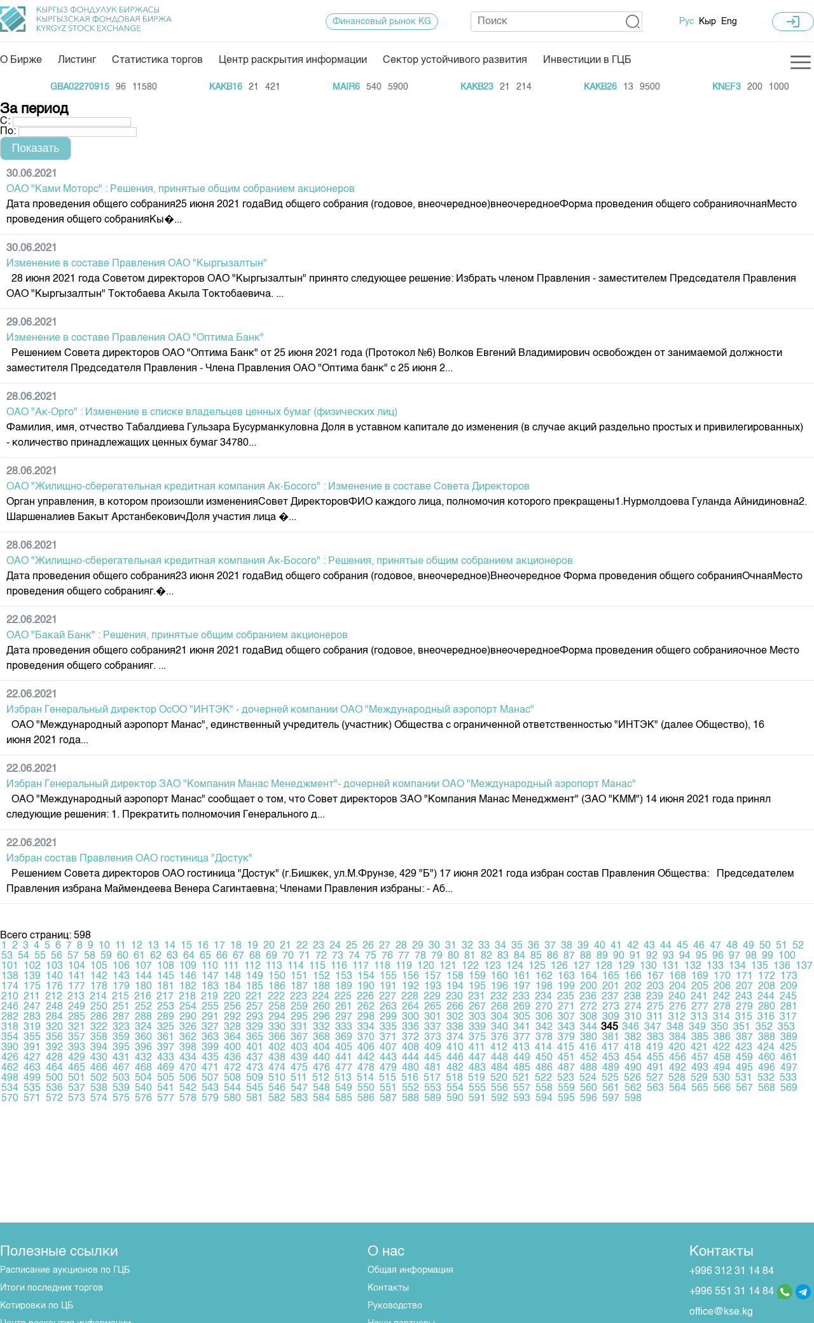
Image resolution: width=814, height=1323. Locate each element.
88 (585, 956)
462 (9, 1068)
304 (499, 1017)
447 (477, 1058)
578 (188, 1098)
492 (677, 1068)
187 (299, 987)
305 (521, 1017)
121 (448, 966)
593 (521, 1098)
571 (32, 1098)
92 (652, 956)
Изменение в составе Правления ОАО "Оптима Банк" (135, 338)
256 (232, 1007)
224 (320, 997)
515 (387, 1078)
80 (453, 956)
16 (203, 946)
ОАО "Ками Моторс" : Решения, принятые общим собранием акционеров (180, 189)
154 (366, 976)
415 (565, 1048)
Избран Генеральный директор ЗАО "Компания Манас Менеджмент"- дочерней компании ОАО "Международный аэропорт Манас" (321, 784)
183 (210, 987)
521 (521, 1078)
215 (120, 997)
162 (544, 976)
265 (432, 1007)
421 (699, 1048)
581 (254, 1098)
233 (521, 997)
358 (98, 1037)
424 (766, 1048)
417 (610, 1048)
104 (76, 966)
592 (499, 1098)
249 (76, 1007)
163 (566, 976)
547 (299, 1088)
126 (559, 966)
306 (544, 1017)
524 (588, 1078)
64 (189, 956)
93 (668, 956)
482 (455, 1068)
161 (521, 976)
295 (299, 1017)
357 (76, 1037)
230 (454, 997)
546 (277, 1088)
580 (232, 1098)
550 (366, 1088)
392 (54, 1048)
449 (521, 1058)
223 (298, 997)
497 (788, 1068)
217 (165, 997)
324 (143, 1027)
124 (514, 966)
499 (32, 1078)
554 (455, 1088)
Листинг (77, 60)
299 (388, 1017)
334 (366, 1027)
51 (781, 946)
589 (432, 1098)
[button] (633, 21)
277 (699, 1007)
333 (343, 1027)
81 (470, 956)
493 (699, 1068)
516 (409, 1078)
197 (521, 987)
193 (432, 987)
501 (76, 1078)
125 (537, 966)
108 (165, 966)
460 (766, 1058)
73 (337, 956)
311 (655, 1017)
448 (499, 1058)
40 (599, 946)
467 (121, 1068)
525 (610, 1078)
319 (32, 1027)
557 (521, 1088)
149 (254, 976)
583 (299, 1098)
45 (682, 946)
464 (54, 1068)
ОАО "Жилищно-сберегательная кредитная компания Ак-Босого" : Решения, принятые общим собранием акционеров (289, 561)
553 (432, 1088)
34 (500, 946)
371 (388, 1037)
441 (343, 1058)
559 (566, 1088)
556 (499, 1088)
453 (610, 1058)
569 (788, 1088)
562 (633, 1088)
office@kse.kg (721, 1312)
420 (677, 1048)
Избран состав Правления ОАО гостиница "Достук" (129, 859)
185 (254, 987)
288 (143, 1017)
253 (165, 1007)
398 (188, 1048)
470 (188, 1068)
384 (677, 1037)
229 (432, 997)
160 (499, 976)
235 (565, 997)
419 (654, 1048)
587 (388, 1098)
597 (610, 1098)
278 (722, 1007)
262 (366, 1007)
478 (366, 1068)
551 (388, 1088)
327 (210, 1027)
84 (519, 956)
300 (410, 1017)
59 (106, 956)
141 (76, 976)
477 (343, 1068)
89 (602, 956)
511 (299, 1078)
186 (277, 987)
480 (410, 1068)
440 (321, 1058)
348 (675, 1027)
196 (499, 987)
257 (254, 1007)
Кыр (707, 21)
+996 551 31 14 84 (731, 1292)
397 (165, 1048)
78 (420, 956)
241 (699, 997)
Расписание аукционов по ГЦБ (65, 1270)
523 (565, 1078)
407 (388, 1048)
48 (732, 946)
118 (382, 966)
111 (231, 966)
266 (455, 1007)
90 (618, 956)
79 (437, 956)
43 (649, 946)
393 (76, 1048)
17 (219, 946)
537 (76, 1088)
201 (610, 987)
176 (54, 987)
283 (32, 1017)
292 (232, 1017)
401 (254, 1048)
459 (744, 1058)
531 (743, 1078)
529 (699, 1078)
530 (721, 1078)
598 (633, 1098)
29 (418, 946)
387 (744, 1037)
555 (477, 1088)
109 (188, 966)
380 (588, 1037)
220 (231, 997)
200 (588, 987)
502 (98, 1078)
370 (366, 1037)
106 (121, 966)
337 (432, 1027)
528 (677, 1078)
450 (544, 1058)
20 (269, 946)
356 (54, 1037)
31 (451, 946)
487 (566, 1068)
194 (455, 987)
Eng (729, 21)
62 (156, 956)
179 (121, 987)
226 (365, 997)
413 (521, 1048)
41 (616, 946)
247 (32, 1007)
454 (633, 1058)
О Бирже (21, 60)
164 (588, 976)
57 (73, 956)
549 (343, 1088)
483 (477, 1068)
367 (299, 1037)
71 (304, 956)
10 (104, 946)
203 (655, 987)
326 (188, 1027)
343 (566, 1027)
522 (543, 1078)
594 (544, 1098)
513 (343, 1078)
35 (517, 946)
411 (477, 1048)
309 (610, 1017)
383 (655, 1037)
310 (633, 1017)
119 (404, 966)
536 (54, 1088)
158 (455, 976)
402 (277, 1048)
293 (254, 1017)
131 (670, 966)
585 (343, 1098)
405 (343, 1048)
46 (699, 946)
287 (121, 1017)
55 (40, 956)
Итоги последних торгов (51, 1288)
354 (9, 1037)
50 (765, 946)
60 (122, 956)
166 (633, 976)
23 (318, 946)
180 (143, 987)
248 (54, 1007)
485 (521, 1068)
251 (121, 1007)
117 (360, 966)
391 (32, 1048)
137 (804, 966)
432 (143, 1058)
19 (252, 946)
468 (143, 1068)
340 (499, 1027)
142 (98, 976)
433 (165, 1058)
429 (76, 1058)
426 (9, 1058)
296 (321, 1017)
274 (633, 1007)
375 (477, 1037)
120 (425, 966)
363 (210, 1037)
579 (210, 1098)
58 (89, 956)
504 (143, 1078)
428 (54, 1058)
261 (343, 1007)
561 (610, 1088)
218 (187, 997)
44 (666, 946)
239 (654, 997)
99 (767, 956)
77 (404, 956)
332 (321, 1027)
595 (566, 1098)
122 (470, 966)
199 (566, 987)
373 (432, 1037)
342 (544, 1027)
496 (766, 1068)
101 (9, 966)
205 (699, 987)
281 (788, 1007)
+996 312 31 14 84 (731, 1271)
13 (153, 946)
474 (277, 1068)
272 (588, 1007)
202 (633, 987)
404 (321, 1048)
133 (715, 966)
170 (722, 976)
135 (759, 966)
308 (588, 1017)
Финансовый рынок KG (382, 21)
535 (32, 1088)
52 (798, 946)
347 (652, 1027)
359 (121, 1037)
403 (299, 1048)
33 (484, 946)
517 (432, 1078)
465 (76, 1068)
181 (165, 987)
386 (722, 1037)
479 (388, 1068)
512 (320, 1078)
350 (719, 1027)
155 (388, 976)
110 (210, 966)
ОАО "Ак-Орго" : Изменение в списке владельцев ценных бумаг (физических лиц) (201, 413)
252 (143, 1007)
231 (476, 997)
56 (56, 956)
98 (751, 956)
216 (142, 997)
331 (299, 1027)
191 (388, 987)
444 (410, 1058)
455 (655, 1058)
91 (635, 956)
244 (766, 997)
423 (743, 1048)
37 (550, 946)
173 (788, 976)
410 (455, 1048)
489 (610, 1068)
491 (655, 1068)
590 (455, 1098)
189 (343, 987)
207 (744, 987)
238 (632, 997)
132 (692, 966)
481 (432, 1068)
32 (467, 946)
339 (477, 1027)
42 (632, 946)
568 (766, 1088)
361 (165, 1037)
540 (143, 1088)
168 (677, 976)
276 (677, 1007)
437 (254, 1058)
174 (9, 987)
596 (588, 1098)
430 (98, 1058)
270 (544, 1007)
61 (139, 956)
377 (521, 1037)
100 (787, 956)
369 (343, 1037)
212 (53, 997)
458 (722, 1058)
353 (786, 1027)
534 (9, 1088)
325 (165, 1027)
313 (699, 1017)
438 (277, 1058)
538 (98, 1088)
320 (54, 1027)
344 (588, 1027)
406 (366, 1048)
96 (718, 956)
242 (721, 997)
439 (299, 1058)
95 (701, 956)
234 (543, 997)
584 (321, 1098)
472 (232, 1068)
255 (210, 1007)
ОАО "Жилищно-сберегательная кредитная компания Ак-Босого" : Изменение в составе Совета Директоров (268, 487)
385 (699, 1037)
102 (32, 966)
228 (409, 997)
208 (766, 987)
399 (210, 1048)
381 (610, 1037)
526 (632, 1078)
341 (521, 1027)
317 (788, 1017)
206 (722, 987)
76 (387, 956)
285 (76, 1017)
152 (321, 976)
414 (543, 1048)
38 (566, 946)
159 (477, 976)
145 (165, 976)
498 (9, 1078)
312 (677, 1017)
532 (766, 1078)
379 (566, 1037)
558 (544, 1088)
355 (32, 1037)
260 (321, 1007)
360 (143, 1037)
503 (121, 1078)
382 (633, 1037)
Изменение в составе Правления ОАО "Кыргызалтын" (136, 264)
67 (238, 956)
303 (477, 1017)
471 (210, 1068)
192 (410, 987)
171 (744, 976)
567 (744, 1088)
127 (581, 966)
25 (351, 946)
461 (788, 1058)
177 (76, 987)
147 (210, 976)
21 (285, 946)
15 (186, 946)
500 (54, 1078)
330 (277, 1027)
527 (654, 1078)
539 (121, 1088)
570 (9, 1098)
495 (744, 1068)
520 (498, 1078)
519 (476, 1078)
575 (121, 1098)
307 (566, 1017)
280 (766, 1007)
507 (210, 1078)
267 (477, 1007)
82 (486, 956)
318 (9, 1027)
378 (544, 1037)
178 (98, 987)
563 (655, 1088)
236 (588, 997)
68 (255, 956)
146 (188, 976)
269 (521, 1007)
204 (677, 987)
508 (232, 1078)
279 (744, 1007)
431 (121, 1058)
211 (32, 997)
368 (321, 1037)
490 (633, 1068)
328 (232, 1027)
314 (721, 1017)
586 (366, 1098)
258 (277, 1007)
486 (544, 1068)
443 (388, 1058)
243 (743, 997)
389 (788, 1037)
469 (165, 1068)
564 (677, 1088)
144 (143, 976)
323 (121, 1027)
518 (454, 1078)
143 (121, 976)
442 (366, 1058)
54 (23, 956)
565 (699, 1088)
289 (165, 1017)
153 (343, 976)
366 (277, 1037)
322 (98, 1027)
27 (384, 946)
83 (503, 956)
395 (121, 1048)
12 (136, 946)
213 (76, 997)
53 (7, 956)
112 (252, 966)
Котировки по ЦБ (36, 1305)
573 (76, 1098)
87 (569, 956)
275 (655, 1007)
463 (32, 1068)
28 (401, 946)
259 (299, 1007)
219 (209, 997)
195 (477, 987)
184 (232, 987)
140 (54, 976)
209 (788, 987)
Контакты (388, 1288)
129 (626, 966)
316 (766, 1017)
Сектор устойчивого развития (455, 60)
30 (434, 946)
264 (410, 1007)
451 (566, 1058)
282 (9, 1017)
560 (588, 1088)
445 (432, 1058)
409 (432, 1048)
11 (120, 946)
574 (98, 1098)
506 (188, 1078)
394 (98, 1048)
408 (410, 1048)
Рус (686, 21)
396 (143, 1048)
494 (722, 1068)
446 (455, 1058)
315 (743, 1017)
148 (232, 976)
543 (210, 1088)
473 (254, 1068)
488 (588, 1068)
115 (317, 966)
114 (295, 966)
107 (143, 966)
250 (98, 1007)
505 (165, 1078)
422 (721, 1048)
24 (335, 946)
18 (236, 946)
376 (499, 1037)
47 (715, 946)
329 (254, 1027)
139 (32, 976)
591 (477, 1098)
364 (232, 1037)
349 (697, 1027)
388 (766, 1037)
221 (254, 997)
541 (165, 1088)
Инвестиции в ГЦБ (587, 60)
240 (677, 997)
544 (232, 1088)
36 (533, 946)
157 (432, 976)
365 (254, 1037)
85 (536, 956)
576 (143, 1098)
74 (354, 956)
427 (32, 1058)
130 (648, 966)
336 (410, 1027)
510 (277, 1078)
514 (365, 1078)
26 (368, 946)
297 (343, 1017)
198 (544, 987)
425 (788, 1048)
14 (170, 946)
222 (276, 997)
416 (588, 1048)
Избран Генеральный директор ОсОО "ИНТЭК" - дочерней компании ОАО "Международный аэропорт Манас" (270, 710)
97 (734, 956)
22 (302, 946)
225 (343, 997)
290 (188, 1017)
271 (566, 1007)
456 (677, 1058)
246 (9, 1007)
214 (98, 997)
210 (9, 997)
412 (498, 1048)
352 (764, 1027)
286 (98, 1017)
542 (188, 1088)
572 (54, 1098)
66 (222, 956)
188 (321, 987)
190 (366, 987)
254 (188, 1007)
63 (172, 956)
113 (274, 966)
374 (455, 1037)
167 (655, 976)
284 (54, 1017)
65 (205, 956)
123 (492, 966)
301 (432, 1017)
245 (788, 997)
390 (9, 1048)
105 (98, 966)
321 (76, 1027)
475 (299, 1068)
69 (271, 956)
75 (370, 956)
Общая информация (410, 1270)
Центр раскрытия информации (293, 60)
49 (748, 946)
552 (410, 1088)
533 (788, 1078)
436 (232, 1058)
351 (741, 1027)
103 (54, 966)
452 (588, 1058)
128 (603, 966)
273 (610, 1007)
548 (321, 1088)
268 (499, 1007)
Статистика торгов (157, 60)
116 (339, 966)
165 (610, 976)
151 (299, 976)
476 (321, 1068)
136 (781, 966)
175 (32, 987)
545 (254, 1088)
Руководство (395, 1305)
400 (232, 1048)
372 (410, 1037)
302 (455, 1017)
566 (722, 1088)
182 (188, 987)
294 (277, 1017)
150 (277, 976)
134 (737, 966)
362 (188, 1037)
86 (552, 956)
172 (766, 976)
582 (277, 1098)
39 (583, 946)
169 (699, 976)
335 (388, 1027)
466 (98, 1068)
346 (630, 1027)
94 (685, 956)
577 (165, 1098)
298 (366, 1017)
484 (499, 1068)
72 (321, 956)
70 (288, 956)
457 (699, 1058)
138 (9, 976)
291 (210, 1017)
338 (455, 1027)
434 (188, 1058)
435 (210, 1058)
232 (498, 997)
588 (410, 1098)
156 (410, 976)
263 (388, 1007)
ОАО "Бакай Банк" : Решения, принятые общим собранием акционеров (177, 636)
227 (387, 997)
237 (610, 997)
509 (254, 1078)
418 (632, 1048)
